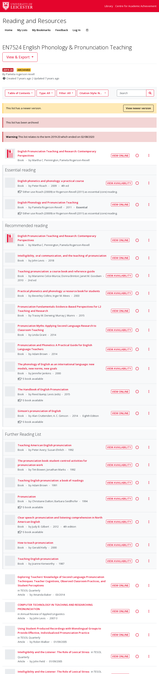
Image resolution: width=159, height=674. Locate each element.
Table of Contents (19, 93)
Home (8, 30)
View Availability (119, 183)
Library (109, 6)
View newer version (138, 108)
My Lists (22, 30)
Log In (77, 30)
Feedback (61, 30)
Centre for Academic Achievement (135, 6)
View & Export (18, 57)
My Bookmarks (41, 30)
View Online (120, 155)
